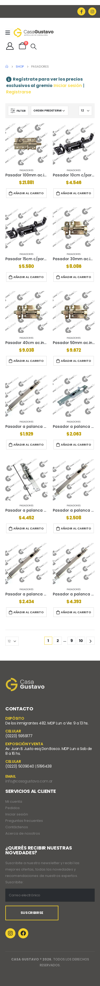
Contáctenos (16, 827)
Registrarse (18, 92)
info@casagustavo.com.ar (29, 781)
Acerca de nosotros (22, 833)
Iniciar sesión (68, 85)
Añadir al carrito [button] (28, 193)
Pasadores (26, 170)
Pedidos (12, 807)
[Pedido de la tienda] (49, 110)
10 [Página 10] (81, 640)
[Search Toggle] (33, 46)
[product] (26, 144)
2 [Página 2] (58, 640)
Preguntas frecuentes (24, 820)
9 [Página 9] (71, 640)
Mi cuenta (13, 801)
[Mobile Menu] (9, 32)
